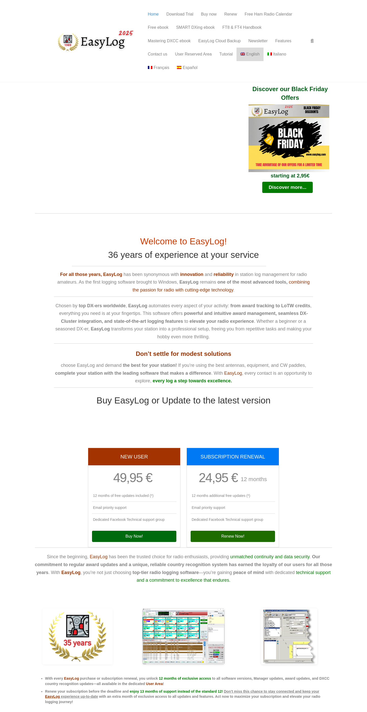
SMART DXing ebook (195, 27)
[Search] (310, 41)
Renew (230, 14)
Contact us (157, 54)
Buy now (209, 14)
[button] (287, 187)
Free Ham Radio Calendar (268, 14)
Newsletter (258, 41)
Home (153, 14)
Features (283, 41)
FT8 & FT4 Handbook (241, 27)
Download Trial (179, 14)
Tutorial (226, 54)
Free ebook (158, 27)
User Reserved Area (193, 54)
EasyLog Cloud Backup (219, 41)
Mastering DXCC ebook (169, 41)
